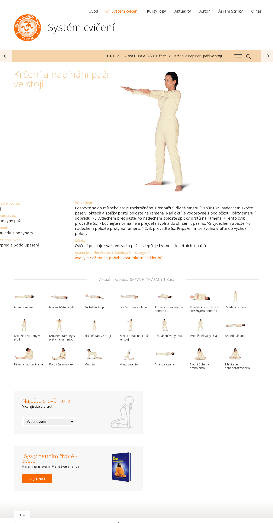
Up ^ (22, 515)
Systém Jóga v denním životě (27, 27)
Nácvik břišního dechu (64, 299)
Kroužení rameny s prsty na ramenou (62, 330)
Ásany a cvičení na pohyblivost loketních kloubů (119, 257)
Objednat (37, 479)
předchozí (6, 56)
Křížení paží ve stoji (97, 328)
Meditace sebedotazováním (237, 359)
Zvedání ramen (235, 299)
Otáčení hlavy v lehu (133, 299)
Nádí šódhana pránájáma (200, 359)
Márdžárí (94, 357)
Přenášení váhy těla (168, 328)
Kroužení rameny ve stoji (27, 330)
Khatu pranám (129, 357)
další (267, 56)
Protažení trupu (95, 299)
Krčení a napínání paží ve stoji (134, 330)
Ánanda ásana (24, 299)
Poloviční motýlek (61, 357)
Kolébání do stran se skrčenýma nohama (204, 301)
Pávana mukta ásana (28, 357)
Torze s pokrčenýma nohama (169, 301)
